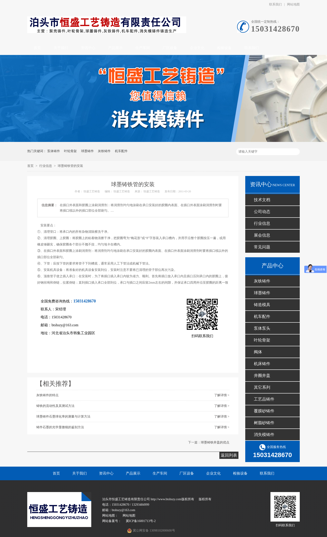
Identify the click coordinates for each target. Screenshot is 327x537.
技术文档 (262, 200)
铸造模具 (262, 304)
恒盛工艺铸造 (92, 191)
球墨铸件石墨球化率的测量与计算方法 (63, 416)
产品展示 (133, 473)
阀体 (258, 352)
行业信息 (46, 166)
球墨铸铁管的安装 (70, 166)
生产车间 (160, 473)
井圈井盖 (262, 375)
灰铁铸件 (104, 151)
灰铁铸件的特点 (47, 395)
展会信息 (262, 235)
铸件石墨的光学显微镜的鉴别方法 (60, 427)
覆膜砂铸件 (264, 411)
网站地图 (293, 4)
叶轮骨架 (70, 151)
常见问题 (262, 247)
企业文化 (213, 473)
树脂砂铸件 (264, 423)
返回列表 (229, 455)
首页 (31, 166)
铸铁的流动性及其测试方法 (55, 406)
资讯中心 (106, 473)
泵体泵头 (262, 328)
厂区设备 (186, 473)
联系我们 (275, 4)
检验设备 (240, 473)
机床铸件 (262, 363)
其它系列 (262, 387)
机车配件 (121, 151)
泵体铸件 (53, 151)
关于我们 (79, 473)
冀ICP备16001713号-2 (141, 521)
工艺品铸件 (264, 399)
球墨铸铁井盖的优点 (215, 442)
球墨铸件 (87, 151)
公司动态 (262, 211)
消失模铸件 (264, 434)
